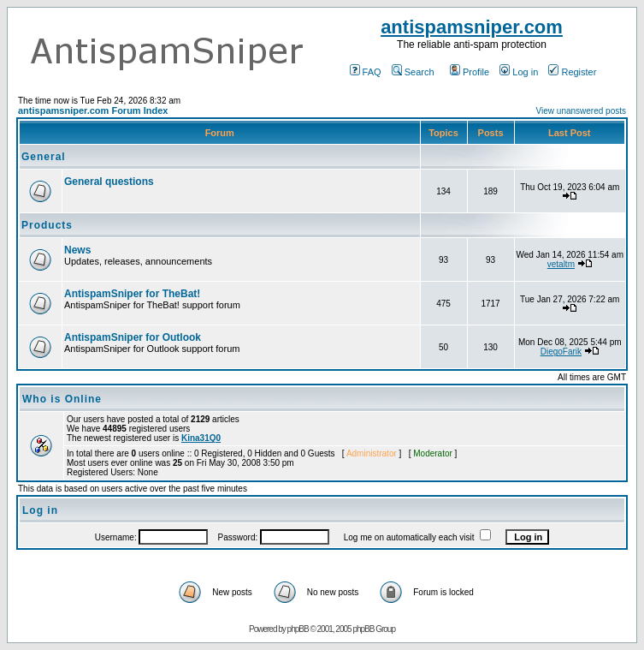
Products (47, 225)
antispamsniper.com (472, 27)
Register (572, 72)
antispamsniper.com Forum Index (93, 110)
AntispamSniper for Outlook (132, 337)
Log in (518, 72)
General (43, 157)
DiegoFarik (561, 351)
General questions (109, 182)
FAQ (365, 72)
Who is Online (62, 399)
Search (413, 72)
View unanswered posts (581, 111)
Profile (469, 72)
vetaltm (561, 264)
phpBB (298, 629)
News (77, 250)
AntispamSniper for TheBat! (132, 294)
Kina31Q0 (201, 438)
